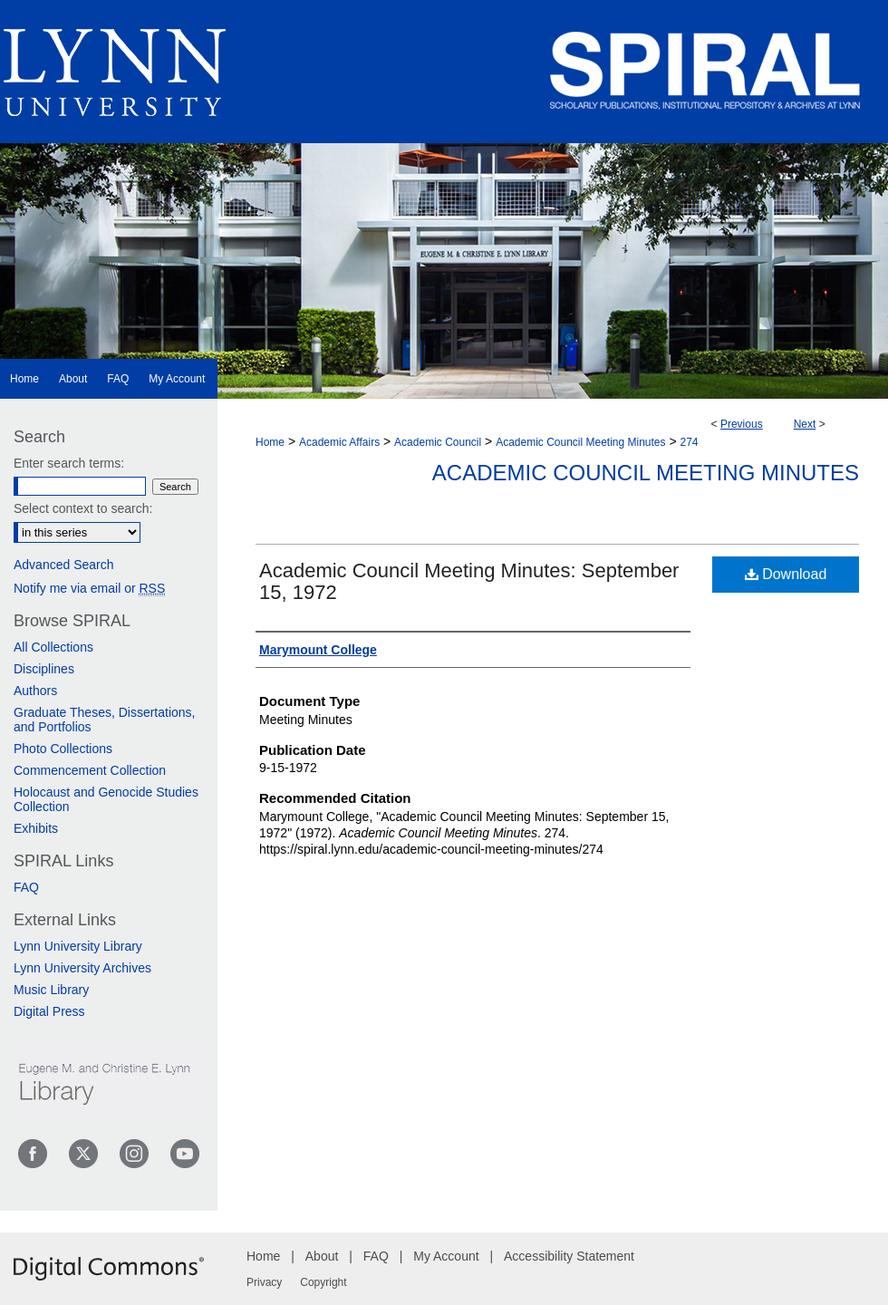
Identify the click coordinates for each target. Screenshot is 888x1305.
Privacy (264, 1282)
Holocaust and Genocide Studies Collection (106, 799)
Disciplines (44, 669)
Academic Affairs (339, 442)
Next (805, 424)
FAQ (26, 887)
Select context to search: (83, 508)
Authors (35, 690)
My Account (445, 1256)
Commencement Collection (90, 770)
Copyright (323, 1282)
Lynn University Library (78, 946)
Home (270, 442)
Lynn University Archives (82, 968)
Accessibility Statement (569, 1256)
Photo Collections (63, 748)
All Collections (53, 647)
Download (786, 574)
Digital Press (49, 1011)
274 (689, 442)
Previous (741, 424)
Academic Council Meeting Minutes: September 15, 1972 (469, 581)
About (322, 1256)
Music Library (51, 989)
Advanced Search (64, 564)
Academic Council (437, 442)
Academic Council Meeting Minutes (580, 442)
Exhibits (36, 828)
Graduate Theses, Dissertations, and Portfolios (105, 719)
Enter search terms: (69, 463)
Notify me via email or (89, 588)
